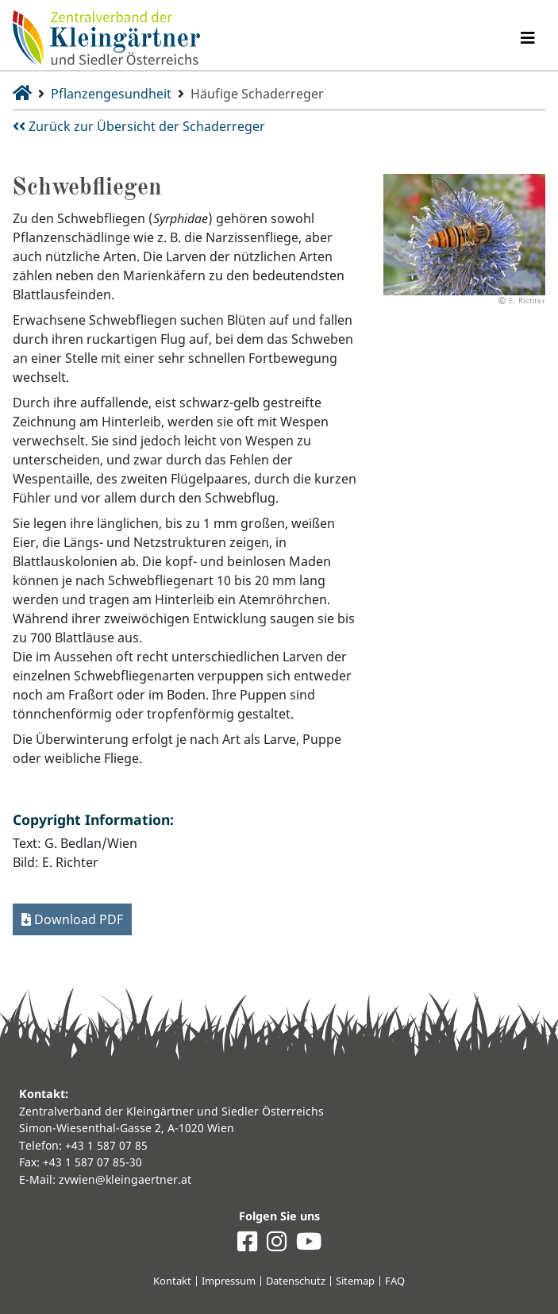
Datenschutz (295, 1281)
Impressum (229, 1281)
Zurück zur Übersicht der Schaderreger (139, 126)
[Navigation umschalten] (527, 38)
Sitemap (355, 1281)
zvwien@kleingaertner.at (125, 1179)
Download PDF (72, 919)
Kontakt (172, 1281)
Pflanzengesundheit (111, 93)
